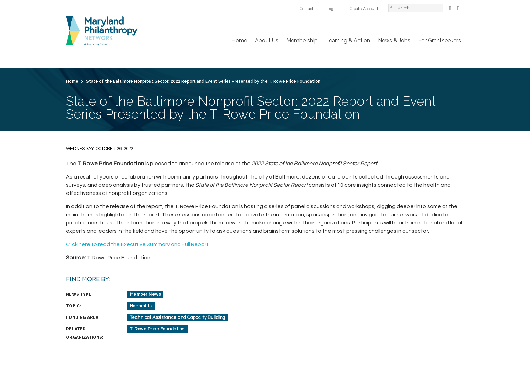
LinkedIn (458, 7)
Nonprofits (141, 306)
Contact (307, 8)
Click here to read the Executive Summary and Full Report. (138, 244)
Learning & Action (347, 40)
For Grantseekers (439, 40)
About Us (266, 40)
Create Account (364, 8)
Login (331, 8)
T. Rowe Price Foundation (157, 329)
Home (239, 40)
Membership (302, 40)
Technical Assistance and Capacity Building (177, 317)
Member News (145, 294)
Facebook (450, 7)
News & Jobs (394, 40)
